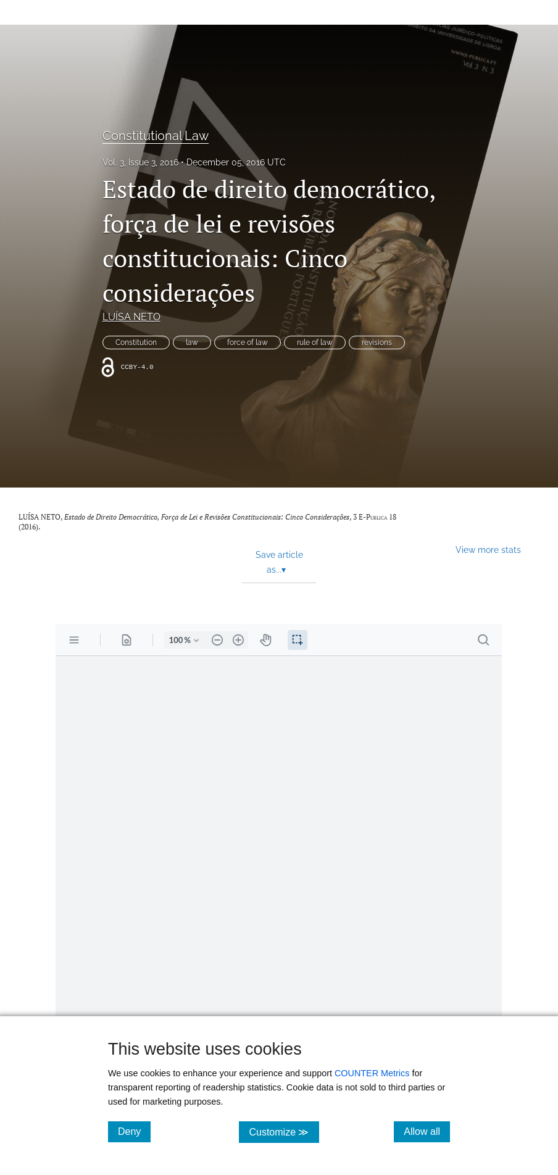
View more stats (488, 549)
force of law (247, 342)
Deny (134, 1131)
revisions (377, 342)
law (192, 342)
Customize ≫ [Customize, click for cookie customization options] (284, 1131)
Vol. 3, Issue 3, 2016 (140, 162)
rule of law (315, 342)
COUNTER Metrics (372, 1073)
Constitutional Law (155, 135)
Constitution (136, 342)
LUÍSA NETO (131, 317)
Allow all (427, 1131)
